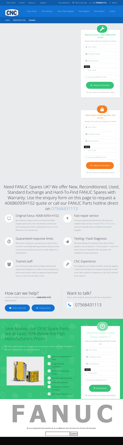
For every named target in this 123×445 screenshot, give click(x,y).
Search (114, 3)
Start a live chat (81, 3)
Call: (99, 3)
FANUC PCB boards (107, 223)
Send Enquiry (100, 388)
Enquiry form (43, 308)
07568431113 (64, 208)
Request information (100, 85)
